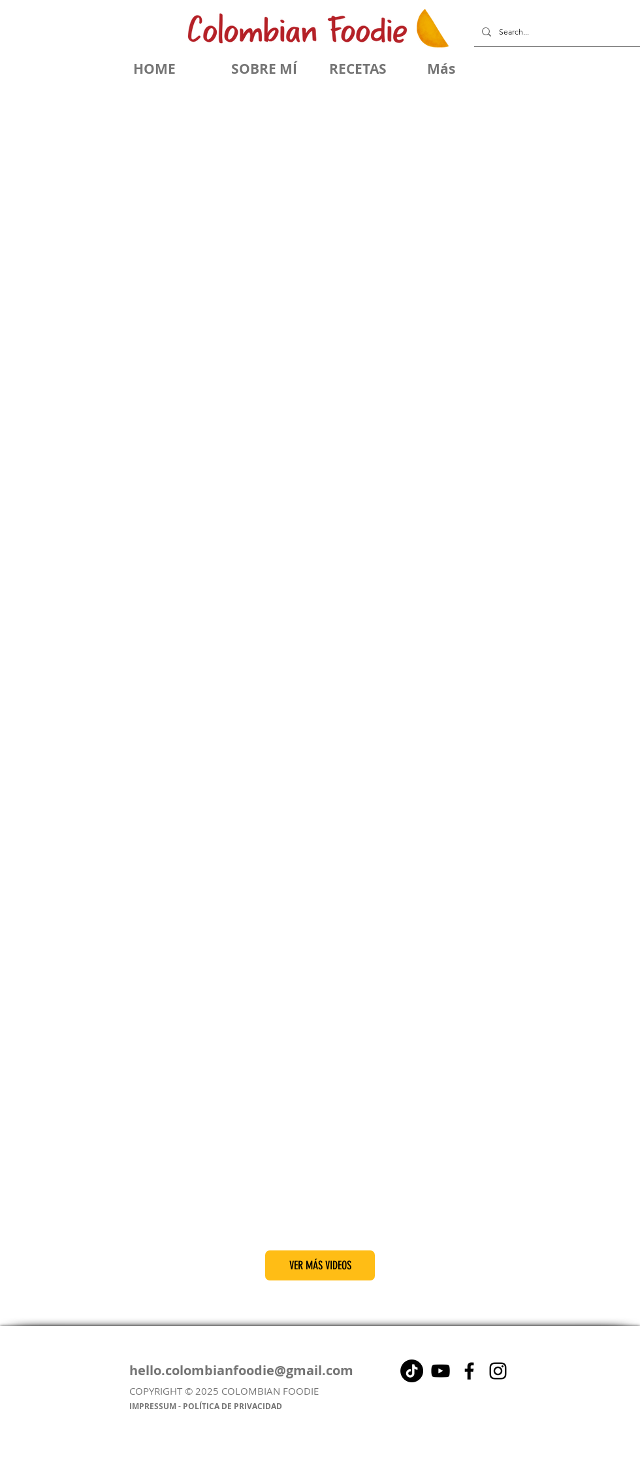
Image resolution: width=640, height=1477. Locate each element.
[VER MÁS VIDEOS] (320, 1265)
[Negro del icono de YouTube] (440, 1370)
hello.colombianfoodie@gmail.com (241, 1370)
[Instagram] (498, 1370)
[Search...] (556, 32)
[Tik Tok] (411, 1370)
